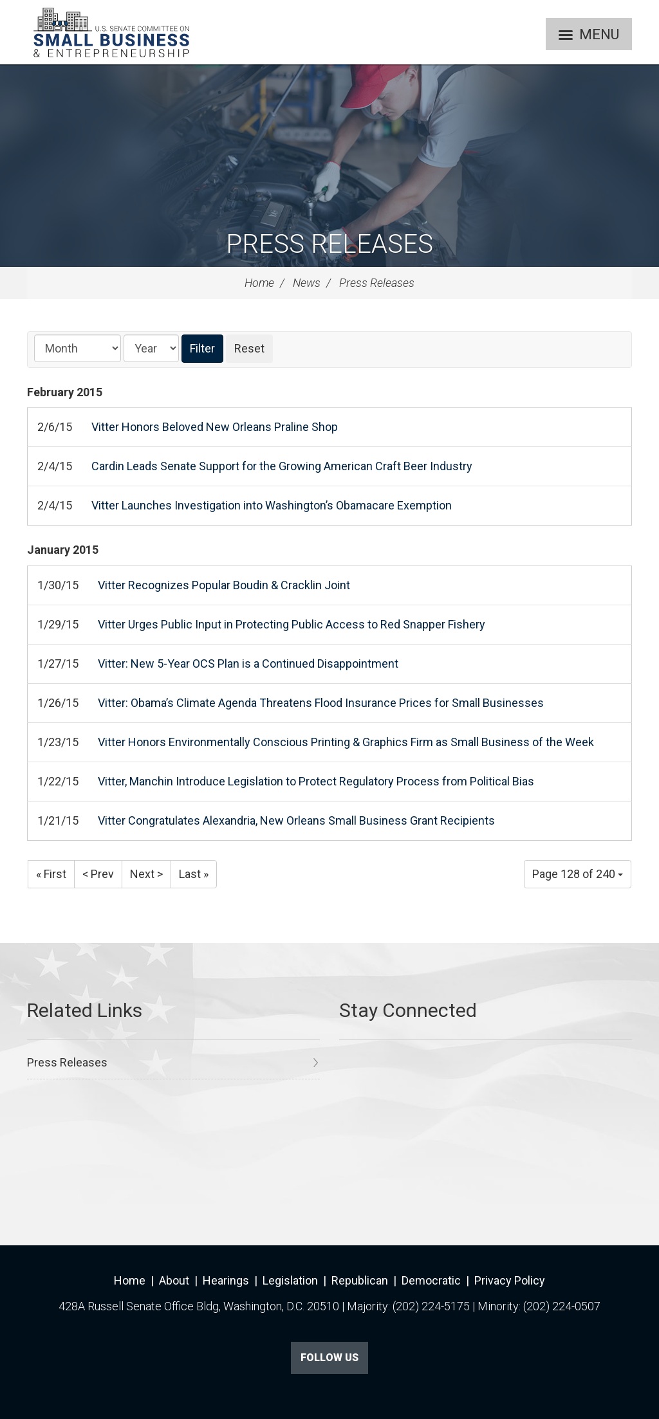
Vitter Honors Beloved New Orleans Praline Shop (214, 427)
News (306, 282)
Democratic (431, 1280)
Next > (146, 874)
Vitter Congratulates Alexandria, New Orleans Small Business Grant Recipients (296, 820)
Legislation (290, 1280)
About (174, 1280)
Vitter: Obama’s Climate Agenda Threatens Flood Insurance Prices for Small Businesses (321, 703)
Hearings (226, 1280)
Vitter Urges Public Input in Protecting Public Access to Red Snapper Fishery (291, 624)
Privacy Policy (509, 1280)
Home (259, 282)
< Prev (98, 874)
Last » (194, 874)
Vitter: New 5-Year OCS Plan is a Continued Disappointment (248, 663)
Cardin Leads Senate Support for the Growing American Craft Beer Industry (281, 466)
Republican (359, 1280)
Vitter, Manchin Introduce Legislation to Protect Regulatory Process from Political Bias (316, 781)
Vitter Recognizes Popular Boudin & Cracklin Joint (224, 585)
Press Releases (329, 244)
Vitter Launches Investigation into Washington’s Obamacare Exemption (271, 505)
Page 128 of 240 (577, 874)
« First (51, 874)
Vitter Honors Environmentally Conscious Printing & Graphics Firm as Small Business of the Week (346, 742)
